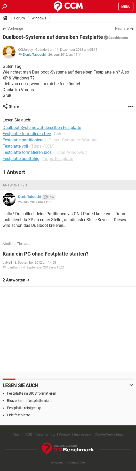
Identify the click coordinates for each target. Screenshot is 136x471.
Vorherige (15, 28)
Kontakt (64, 434)
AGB (28, 434)
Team (17, 434)
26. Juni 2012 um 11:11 (65, 54)
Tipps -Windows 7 (71, 152)
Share (14, 106)
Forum (19, 18)
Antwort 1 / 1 (15, 185)
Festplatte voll (15, 146)
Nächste (122, 28)
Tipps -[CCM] (42, 146)
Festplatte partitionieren (24, 139)
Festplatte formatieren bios (27, 152)
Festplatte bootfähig (21, 158)
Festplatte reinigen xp (24, 408)
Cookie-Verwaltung (108, 434)
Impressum (82, 434)
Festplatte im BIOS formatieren (31, 393)
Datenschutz (45, 434)
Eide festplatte (18, 415)
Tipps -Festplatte (58, 158)
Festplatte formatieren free (27, 133)
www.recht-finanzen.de (68, 462)
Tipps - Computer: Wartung (73, 139)
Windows (38, 18)
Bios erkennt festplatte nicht (29, 400)
